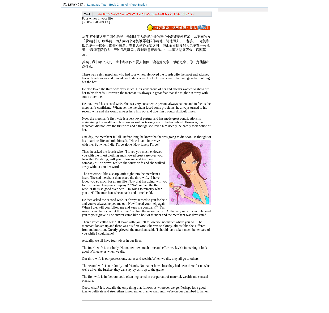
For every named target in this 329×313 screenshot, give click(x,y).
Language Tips (97, 4)
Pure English (138, 4)
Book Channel (118, 4)
